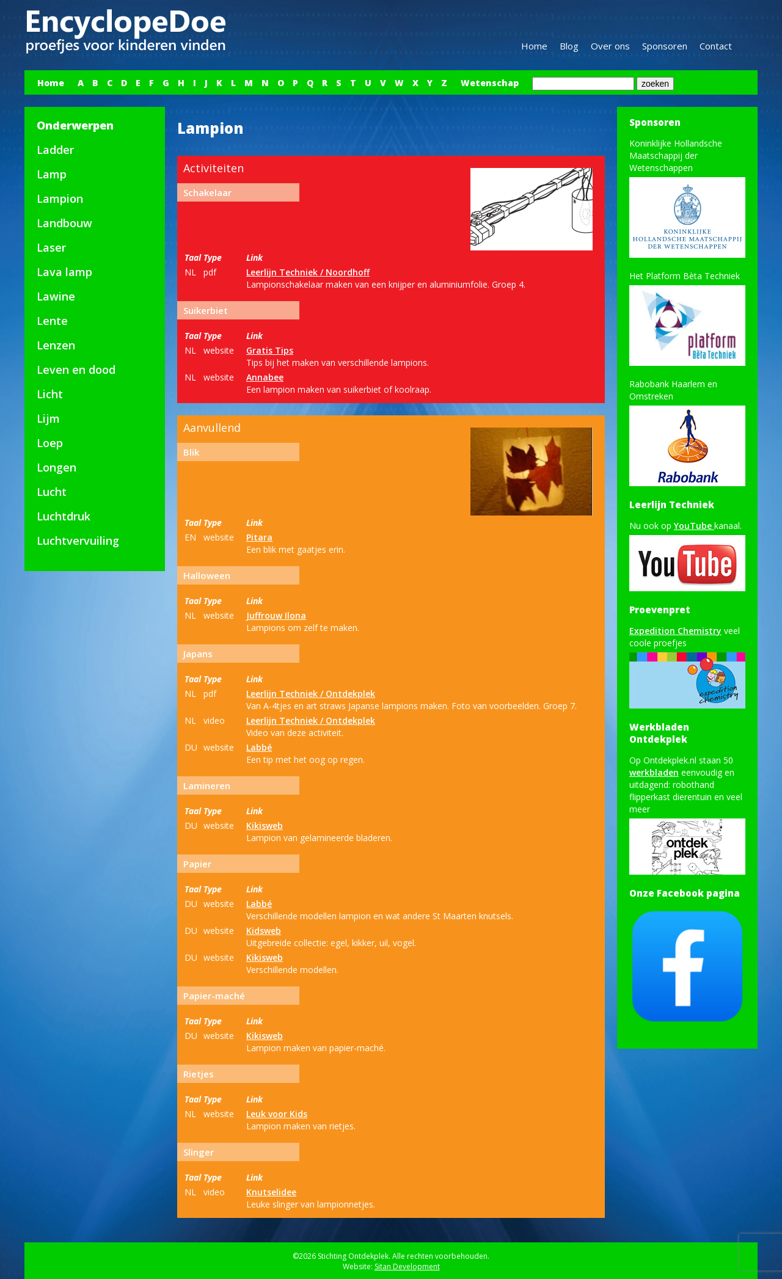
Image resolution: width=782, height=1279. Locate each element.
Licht (50, 394)
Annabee (264, 377)
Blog (569, 46)
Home (534, 46)
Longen (56, 467)
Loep (50, 442)
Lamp (52, 174)
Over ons (610, 46)
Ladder (55, 149)
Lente (52, 320)
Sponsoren (664, 46)
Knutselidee (271, 1192)
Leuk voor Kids (276, 1114)
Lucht (52, 491)
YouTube (694, 525)
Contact (716, 46)
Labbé (259, 747)
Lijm (48, 418)
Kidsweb (263, 930)
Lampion (60, 198)
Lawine (56, 296)
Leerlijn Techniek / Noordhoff (308, 272)
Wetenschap (490, 83)
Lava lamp (64, 271)
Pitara (259, 537)
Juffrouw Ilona (276, 615)
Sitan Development (407, 1266)
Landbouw (64, 223)
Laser (51, 247)
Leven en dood (76, 369)
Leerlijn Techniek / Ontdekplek (310, 693)
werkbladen (654, 772)
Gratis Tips (269, 350)
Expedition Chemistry (675, 630)
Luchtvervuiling (78, 540)
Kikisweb (264, 825)
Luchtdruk (63, 516)
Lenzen (56, 345)
